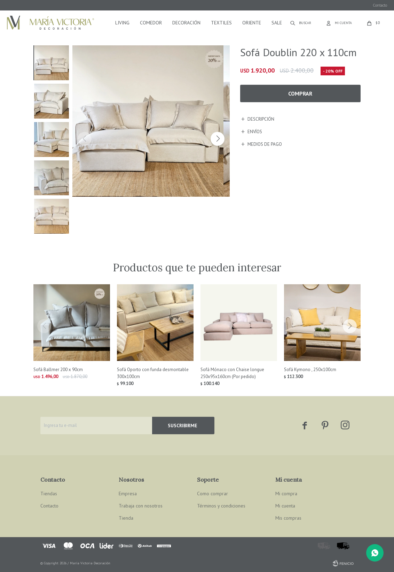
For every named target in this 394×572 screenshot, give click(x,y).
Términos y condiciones (221, 506)
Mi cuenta (285, 506)
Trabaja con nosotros (141, 506)
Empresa (128, 493)
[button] (217, 139)
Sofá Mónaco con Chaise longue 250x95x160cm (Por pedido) (232, 373)
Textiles (221, 23)
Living (122, 23)
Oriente (251, 23)
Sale (276, 23)
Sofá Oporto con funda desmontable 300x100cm (153, 373)
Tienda (126, 518)
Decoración (186, 23)
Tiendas (48, 493)
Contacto (380, 5)
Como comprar (212, 493)
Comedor (151, 23)
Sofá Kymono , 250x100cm (310, 369)
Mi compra (286, 493)
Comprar (300, 93)
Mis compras (288, 518)
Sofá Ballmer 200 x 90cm (58, 369)
